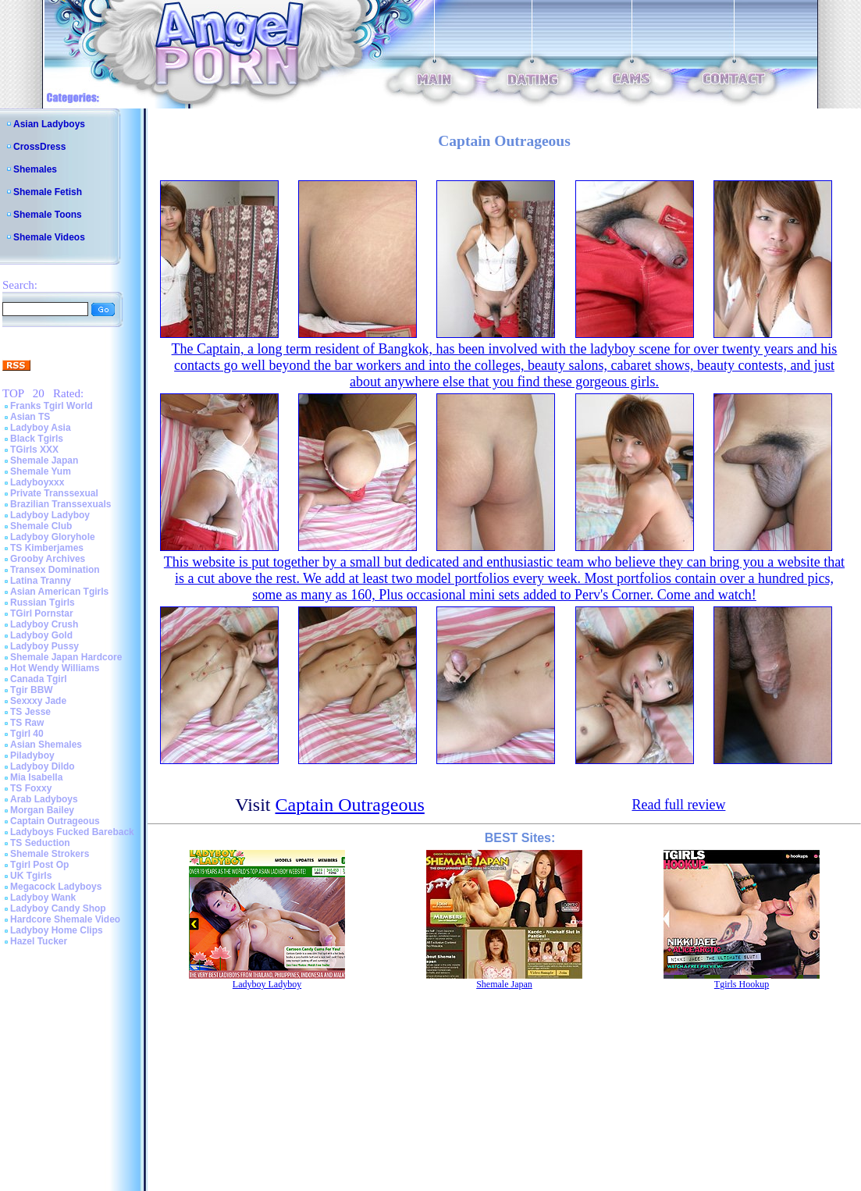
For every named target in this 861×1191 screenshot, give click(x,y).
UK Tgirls (31, 875)
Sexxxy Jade (38, 700)
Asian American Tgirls (59, 591)
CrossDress (39, 146)
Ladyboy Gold (41, 635)
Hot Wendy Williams (54, 668)
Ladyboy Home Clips (56, 930)
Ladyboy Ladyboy (50, 515)
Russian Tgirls (42, 602)
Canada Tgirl (38, 679)
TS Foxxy (31, 788)
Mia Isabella (36, 777)
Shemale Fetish (47, 192)
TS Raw (27, 722)
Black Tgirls (36, 438)
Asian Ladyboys (49, 124)
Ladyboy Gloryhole (52, 537)
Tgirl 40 (27, 733)
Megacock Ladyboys (55, 886)
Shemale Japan (44, 460)
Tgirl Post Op (39, 864)
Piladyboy (32, 755)
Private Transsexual (54, 493)
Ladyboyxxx (37, 482)
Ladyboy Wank (43, 897)
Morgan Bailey (42, 810)
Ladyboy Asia (40, 427)
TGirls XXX (34, 449)
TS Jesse (30, 711)
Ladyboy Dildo (42, 766)
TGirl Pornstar (41, 613)
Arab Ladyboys (44, 799)
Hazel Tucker (38, 941)
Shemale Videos (49, 237)
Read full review (678, 804)
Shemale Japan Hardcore (66, 657)
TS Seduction (40, 842)
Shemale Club (41, 526)
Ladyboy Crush (44, 624)
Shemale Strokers (49, 853)
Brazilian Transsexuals (60, 504)
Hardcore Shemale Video (65, 919)
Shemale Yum (40, 471)
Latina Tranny (40, 580)
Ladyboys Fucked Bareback (72, 832)
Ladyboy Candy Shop (58, 908)
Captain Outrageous (55, 821)
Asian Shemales (46, 744)
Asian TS (30, 416)
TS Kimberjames (47, 547)
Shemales (35, 169)
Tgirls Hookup (741, 984)
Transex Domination (55, 569)
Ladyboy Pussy (44, 646)
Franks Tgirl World (51, 405)
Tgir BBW (31, 689)
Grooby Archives (47, 558)
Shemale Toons (47, 214)
